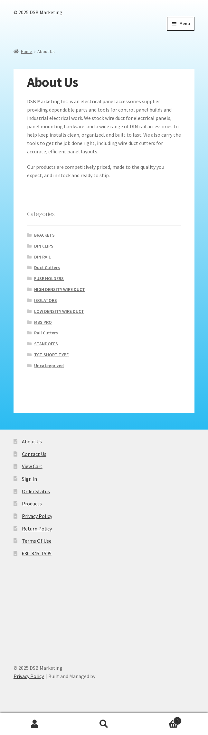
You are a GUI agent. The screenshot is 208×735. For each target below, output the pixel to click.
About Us (32, 441)
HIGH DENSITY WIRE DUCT (59, 289)
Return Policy (37, 528)
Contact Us (34, 454)
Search (103, 724)
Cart (160, 719)
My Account (34, 724)
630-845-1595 (37, 553)
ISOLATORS (45, 300)
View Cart (32, 466)
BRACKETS (44, 235)
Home (26, 51)
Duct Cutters (47, 267)
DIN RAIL (42, 257)
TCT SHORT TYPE (51, 355)
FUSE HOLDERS (49, 278)
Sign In (29, 479)
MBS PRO (43, 322)
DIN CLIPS (43, 246)
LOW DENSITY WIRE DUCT (59, 311)
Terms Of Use (37, 541)
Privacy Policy (37, 516)
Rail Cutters (46, 333)
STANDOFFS (46, 344)
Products (32, 503)
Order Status (36, 491)
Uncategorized (49, 365)
